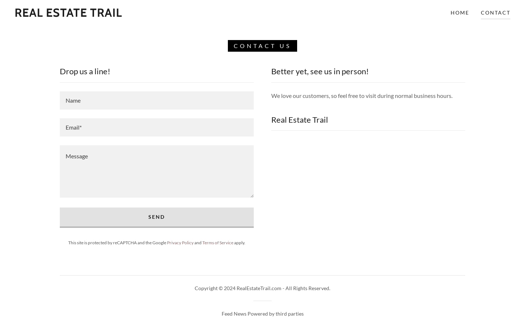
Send (156, 217)
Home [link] (460, 12)
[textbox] (157, 100)
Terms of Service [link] (217, 242)
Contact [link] (495, 12)
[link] (68, 14)
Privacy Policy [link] (180, 242)
